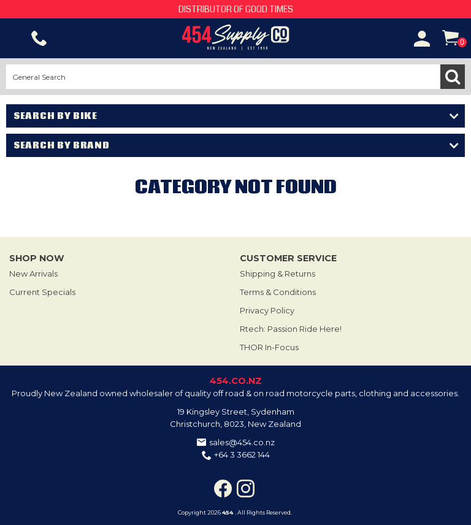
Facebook (223, 488)
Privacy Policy (267, 310)
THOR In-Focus (269, 347)
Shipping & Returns (277, 273)
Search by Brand (61, 145)
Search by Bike (55, 116)
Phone (39, 39)
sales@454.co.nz (242, 442)
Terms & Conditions (278, 292)
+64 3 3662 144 (242, 454)
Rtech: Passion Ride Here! (291, 329)
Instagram (246, 488)
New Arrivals (33, 273)
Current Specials (42, 292)
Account (422, 39)
